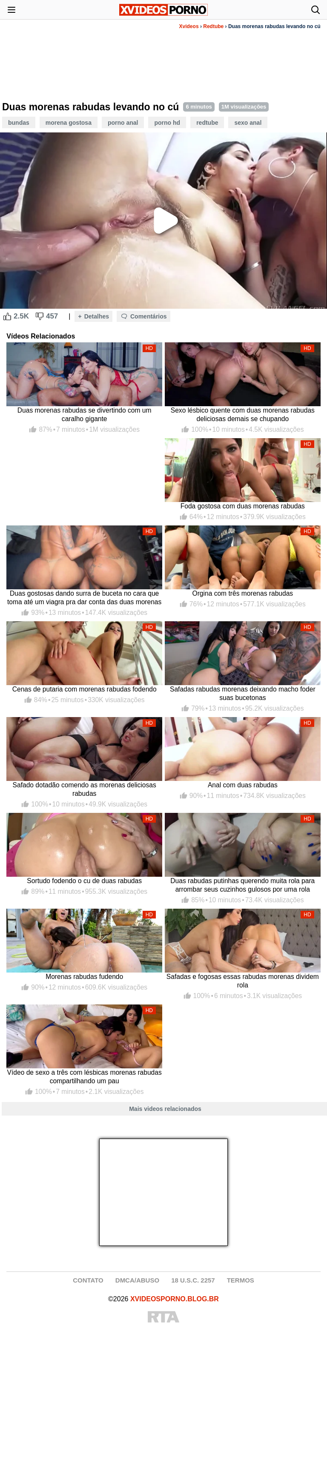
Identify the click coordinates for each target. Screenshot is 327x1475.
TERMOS (240, 1280)
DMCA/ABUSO (137, 1280)
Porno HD (167, 122)
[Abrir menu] (11, 10)
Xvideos (189, 26)
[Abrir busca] (315, 10)
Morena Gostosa (69, 122)
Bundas (18, 122)
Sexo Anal (247, 122)
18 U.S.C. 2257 (193, 1280)
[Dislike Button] (39, 316)
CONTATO (88, 1280)
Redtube (213, 26)
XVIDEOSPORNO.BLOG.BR (174, 1299)
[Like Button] (7, 316)
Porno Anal (123, 122)
